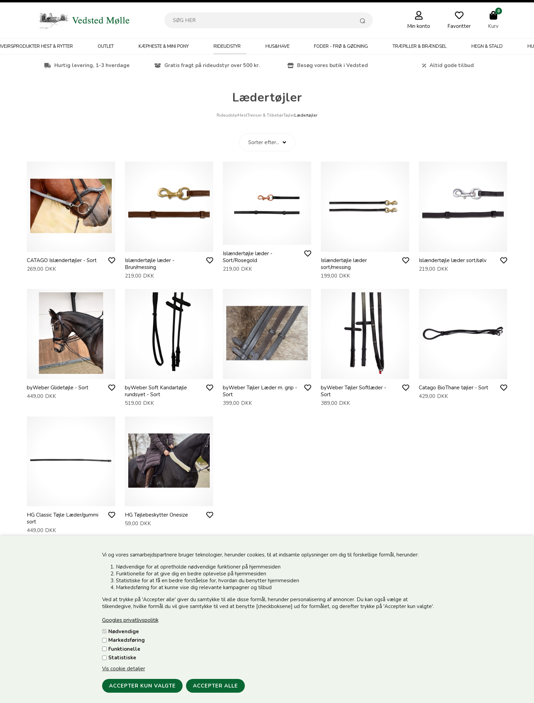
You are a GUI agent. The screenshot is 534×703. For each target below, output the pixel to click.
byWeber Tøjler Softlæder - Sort (353, 391)
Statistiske (122, 657)
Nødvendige (123, 631)
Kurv (493, 26)
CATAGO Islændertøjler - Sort (62, 260)
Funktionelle (124, 649)
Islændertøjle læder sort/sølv (453, 260)
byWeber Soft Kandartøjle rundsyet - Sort (156, 391)
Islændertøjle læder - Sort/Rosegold (247, 257)
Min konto (418, 26)
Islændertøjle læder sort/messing (344, 264)
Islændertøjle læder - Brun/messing (149, 264)
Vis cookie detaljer (123, 668)
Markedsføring (126, 640)
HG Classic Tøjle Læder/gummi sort (62, 518)
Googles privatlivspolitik (130, 620)
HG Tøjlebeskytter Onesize (156, 514)
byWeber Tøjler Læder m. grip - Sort (260, 391)
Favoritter (459, 26)
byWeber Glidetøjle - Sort (57, 387)
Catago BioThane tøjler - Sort (453, 387)
